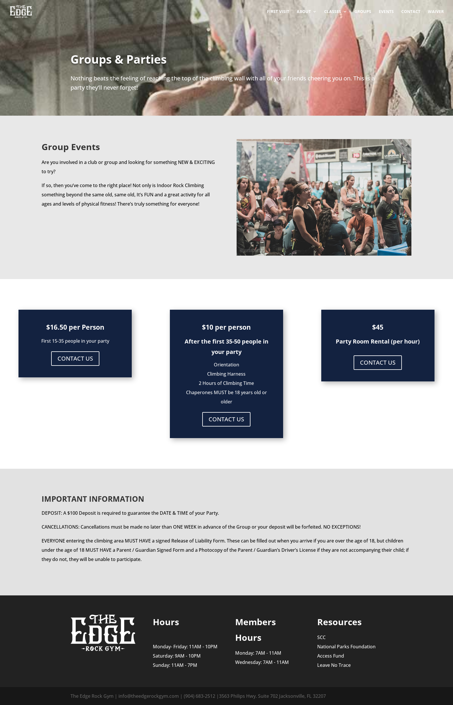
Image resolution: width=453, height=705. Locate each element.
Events (386, 12)
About (304, 12)
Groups (362, 12)
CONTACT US (75, 358)
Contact (410, 12)
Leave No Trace (334, 665)
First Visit (278, 12)
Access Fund (330, 656)
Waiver (436, 12)
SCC (321, 637)
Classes (332, 12)
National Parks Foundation (346, 646)
